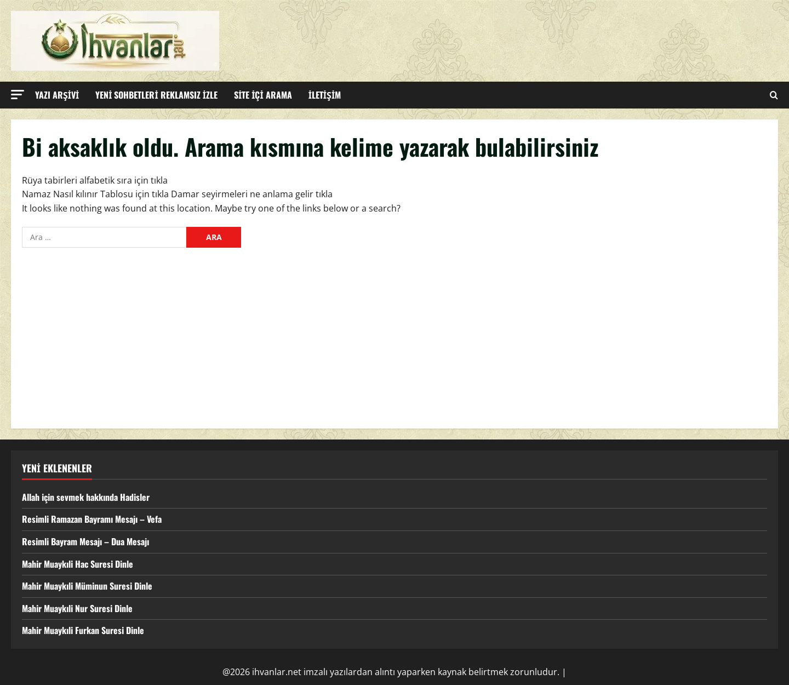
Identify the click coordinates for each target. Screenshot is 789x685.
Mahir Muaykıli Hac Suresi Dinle (77, 563)
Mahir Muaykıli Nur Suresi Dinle (77, 608)
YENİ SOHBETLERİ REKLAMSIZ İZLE (156, 94)
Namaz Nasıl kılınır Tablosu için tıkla (95, 194)
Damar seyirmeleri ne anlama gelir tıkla (252, 194)
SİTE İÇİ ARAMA (263, 94)
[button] (17, 94)
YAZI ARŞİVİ (57, 94)
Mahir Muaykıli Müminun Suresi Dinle (87, 585)
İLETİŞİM (324, 94)
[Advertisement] (394, 335)
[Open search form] (774, 95)
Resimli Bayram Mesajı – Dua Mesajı (85, 541)
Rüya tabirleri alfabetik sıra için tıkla (95, 180)
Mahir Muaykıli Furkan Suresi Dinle (83, 630)
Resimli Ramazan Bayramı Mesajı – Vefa (92, 519)
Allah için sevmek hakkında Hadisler (86, 497)
